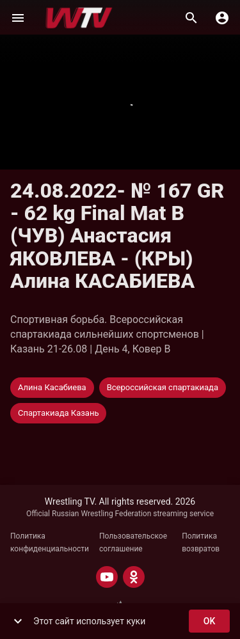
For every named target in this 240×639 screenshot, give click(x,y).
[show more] (18, 621)
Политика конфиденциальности (49, 542)
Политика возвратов (201, 542)
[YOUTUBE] (107, 577)
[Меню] (18, 18)
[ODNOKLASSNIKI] (134, 577)
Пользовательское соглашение (133, 542)
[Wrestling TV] (79, 18)
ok (209, 621)
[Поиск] (191, 18)
